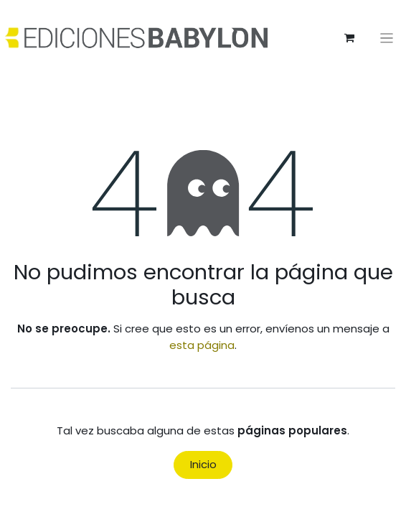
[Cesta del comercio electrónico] (349, 38)
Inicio (203, 464)
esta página (202, 345)
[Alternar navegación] (387, 38)
